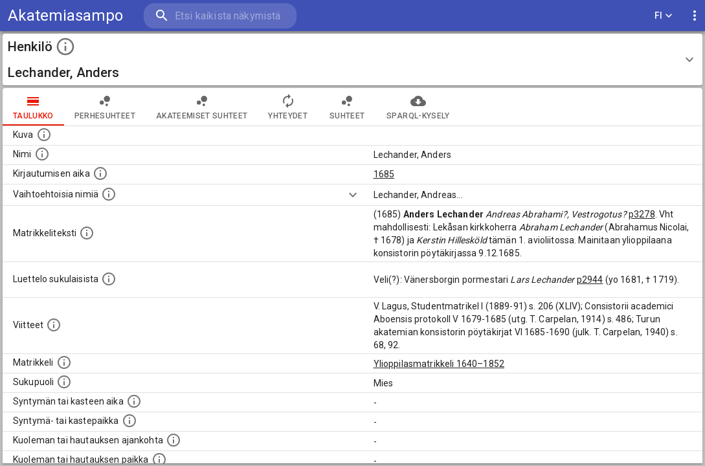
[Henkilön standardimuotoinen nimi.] (42, 154)
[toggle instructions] (65, 46)
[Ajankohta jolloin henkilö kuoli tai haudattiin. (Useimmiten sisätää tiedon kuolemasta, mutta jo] (173, 440)
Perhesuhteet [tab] (105, 107)
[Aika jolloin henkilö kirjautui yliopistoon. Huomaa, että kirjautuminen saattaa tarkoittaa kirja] (100, 173)
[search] (220, 15)
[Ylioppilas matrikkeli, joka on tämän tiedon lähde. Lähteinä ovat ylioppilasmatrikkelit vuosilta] (64, 362)
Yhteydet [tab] (288, 107)
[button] (352, 59)
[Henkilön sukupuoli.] (64, 382)
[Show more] (352, 194)
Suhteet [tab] (347, 107)
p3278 (642, 214)
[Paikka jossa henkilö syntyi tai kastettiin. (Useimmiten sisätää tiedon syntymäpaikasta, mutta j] (129, 420)
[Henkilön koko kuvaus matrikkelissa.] (86, 233)
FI (663, 16)
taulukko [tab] (33, 107)
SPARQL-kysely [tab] (418, 107)
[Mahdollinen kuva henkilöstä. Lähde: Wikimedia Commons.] (44, 134)
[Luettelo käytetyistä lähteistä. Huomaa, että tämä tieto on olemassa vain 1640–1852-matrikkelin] (53, 325)
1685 (384, 174)
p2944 (590, 279)
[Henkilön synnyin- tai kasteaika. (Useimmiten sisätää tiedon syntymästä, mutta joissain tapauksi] (134, 401)
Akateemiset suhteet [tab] (202, 107)
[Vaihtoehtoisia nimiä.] (108, 194)
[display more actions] (694, 15)
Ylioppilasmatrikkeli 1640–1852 (439, 364)
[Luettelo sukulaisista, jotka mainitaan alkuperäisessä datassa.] (108, 279)
